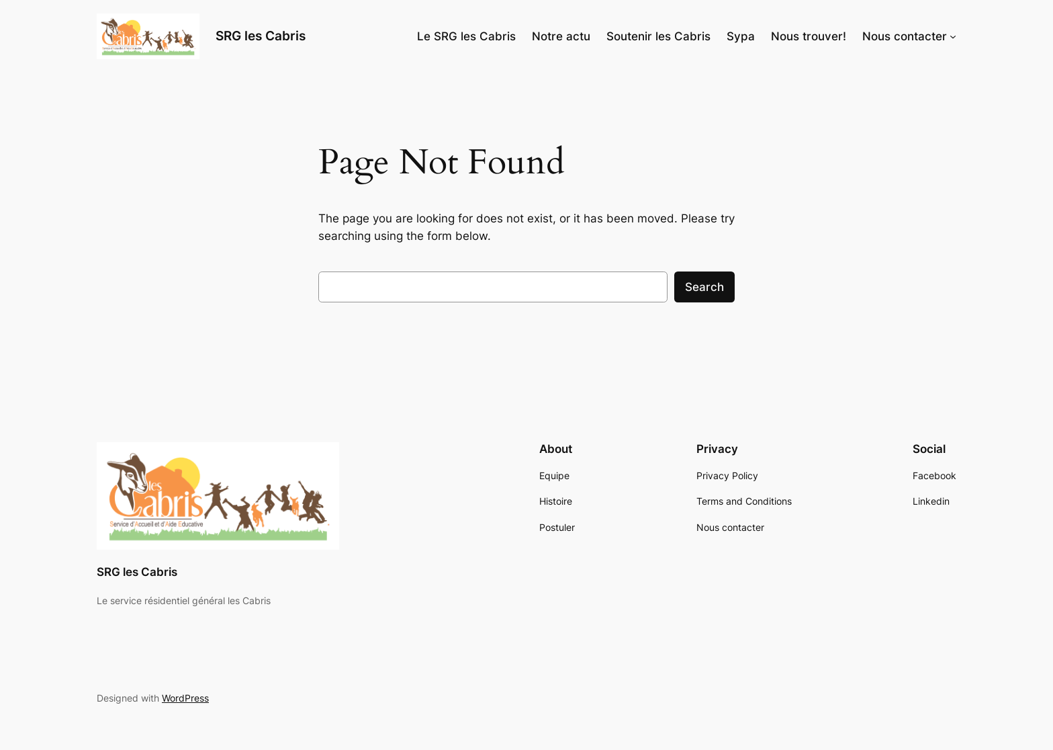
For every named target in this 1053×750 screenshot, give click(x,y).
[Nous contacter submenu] (953, 36)
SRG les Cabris (261, 36)
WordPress (185, 698)
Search (704, 287)
